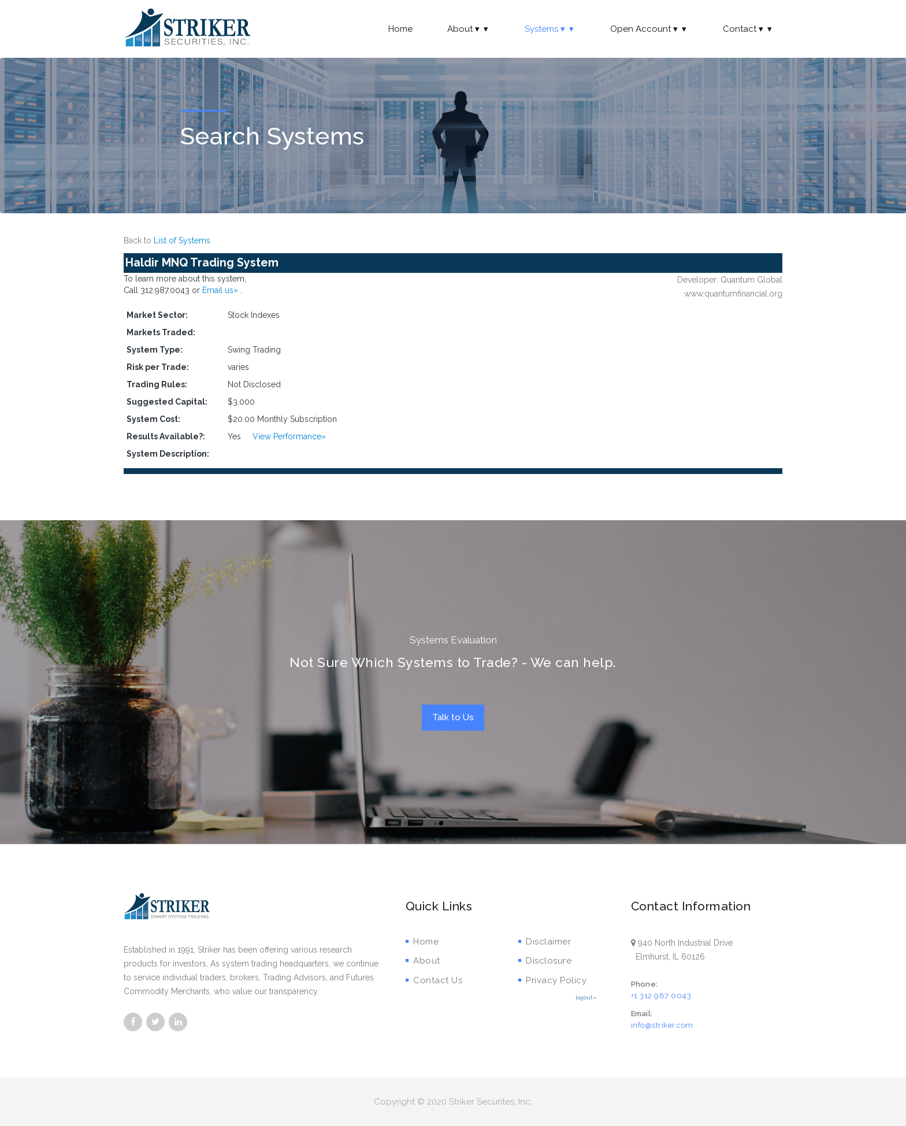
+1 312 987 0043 (661, 995)
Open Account (649, 29)
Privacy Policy (552, 980)
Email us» (221, 290)
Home (400, 29)
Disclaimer (544, 941)
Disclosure (545, 960)
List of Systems (182, 240)
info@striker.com (662, 1025)
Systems (550, 29)
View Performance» (289, 436)
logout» (585, 997)
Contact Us (434, 980)
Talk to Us (453, 717)
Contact (748, 29)
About (468, 29)
